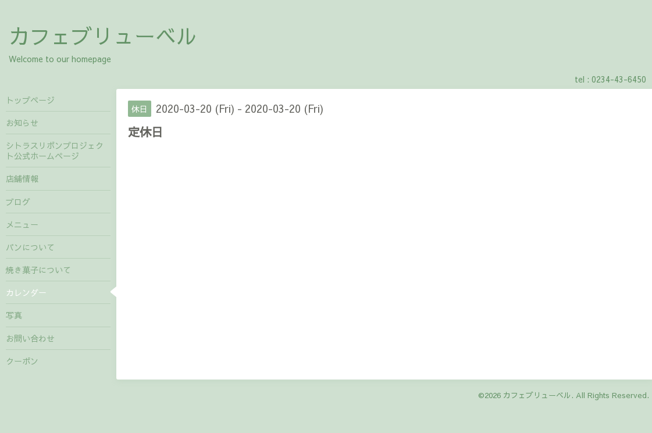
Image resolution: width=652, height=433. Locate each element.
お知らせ (22, 122)
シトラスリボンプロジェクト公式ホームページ (55, 150)
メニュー (22, 224)
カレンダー (26, 292)
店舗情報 (22, 178)
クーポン (22, 361)
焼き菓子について (38, 269)
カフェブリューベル (103, 35)
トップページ (30, 100)
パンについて (30, 247)
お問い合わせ (30, 338)
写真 (14, 315)
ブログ (18, 201)
